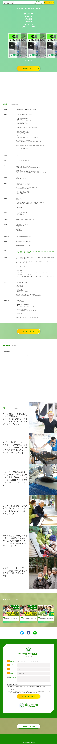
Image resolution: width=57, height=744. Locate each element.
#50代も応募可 (37, 251)
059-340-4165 (38, 3)
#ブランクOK (32, 251)
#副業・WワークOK (44, 251)
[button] (48, 46)
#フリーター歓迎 (26, 251)
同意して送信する (28, 696)
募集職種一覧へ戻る (29, 726)
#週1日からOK (20, 252)
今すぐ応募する (48, 2)
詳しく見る (11, 621)
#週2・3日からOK (27, 252)
